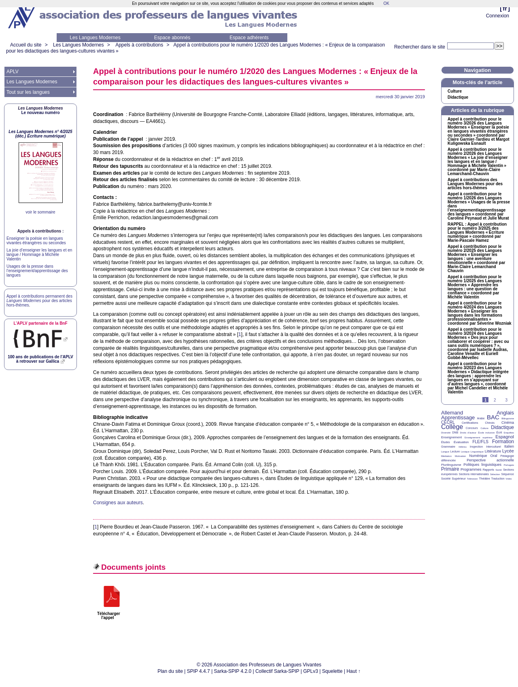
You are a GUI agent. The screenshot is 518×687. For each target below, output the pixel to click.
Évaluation (461, 442)
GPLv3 (310, 671)
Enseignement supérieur (479, 437)
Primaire (450, 469)
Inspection (476, 446)
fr (505, 8)
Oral (493, 456)
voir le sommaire (40, 212)
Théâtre (484, 478)
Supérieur (459, 478)
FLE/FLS (480, 442)
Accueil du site (25, 45)
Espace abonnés (172, 37)
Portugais (509, 465)
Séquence (507, 474)
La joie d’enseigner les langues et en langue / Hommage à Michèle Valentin (39, 254)
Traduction (498, 478)
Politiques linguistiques (482, 465)
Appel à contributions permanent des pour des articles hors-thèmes (39, 300)
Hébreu (463, 447)
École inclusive (486, 432)
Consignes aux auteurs (118, 502)
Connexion (497, 16)
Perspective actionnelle (490, 460)
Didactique (458, 97)
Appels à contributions (139, 45)
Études (445, 442)
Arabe (481, 418)
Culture (455, 91)
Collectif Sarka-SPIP (277, 671)
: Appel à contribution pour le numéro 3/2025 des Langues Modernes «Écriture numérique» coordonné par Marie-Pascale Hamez (477, 232)
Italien (509, 446)
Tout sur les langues (28, 92)
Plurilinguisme (451, 465)
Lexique (465, 451)
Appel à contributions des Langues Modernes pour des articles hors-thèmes (475, 184)
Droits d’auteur (468, 432)
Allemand (452, 413)
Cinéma (507, 423)
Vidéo (508, 479)
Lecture (455, 451)
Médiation (446, 456)
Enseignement (451, 437)
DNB (455, 432)
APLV (12, 71)
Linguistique (477, 451)
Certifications (470, 422)
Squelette (332, 671)
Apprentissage (458, 417)
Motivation (460, 456)
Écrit (499, 432)
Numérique (478, 456)
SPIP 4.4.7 (198, 671)
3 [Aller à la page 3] (506, 400)
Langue (445, 451)
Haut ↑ (353, 671)
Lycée (508, 450)
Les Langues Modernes (95, 37)
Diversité (445, 432)
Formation (503, 441)
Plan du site (170, 671)
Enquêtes (509, 432)
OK (386, 3)
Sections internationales (474, 474)
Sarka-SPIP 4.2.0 (233, 671)
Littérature (493, 451)
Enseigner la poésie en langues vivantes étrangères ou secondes (36, 240)
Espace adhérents (249, 37)
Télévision (472, 479)
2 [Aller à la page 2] (495, 400)
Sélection (495, 474)
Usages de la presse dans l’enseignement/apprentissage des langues (37, 270)
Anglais (505, 413)
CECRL (448, 422)
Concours (472, 428)
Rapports (488, 469)
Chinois (490, 422)
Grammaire (448, 446)
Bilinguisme (507, 418)
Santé (498, 470)
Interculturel (493, 446)
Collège (452, 426)
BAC (493, 417)
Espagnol (504, 436)
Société (445, 478)
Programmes (471, 469)
